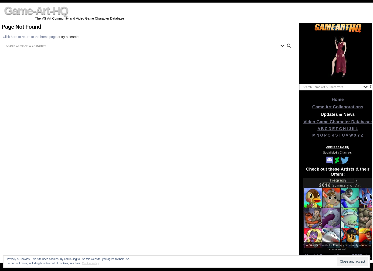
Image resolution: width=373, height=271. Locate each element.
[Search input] (142, 45)
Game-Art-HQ (36, 10)
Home (338, 99)
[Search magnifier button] (289, 45)
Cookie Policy (90, 263)
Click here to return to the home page (30, 37)
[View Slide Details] (338, 57)
